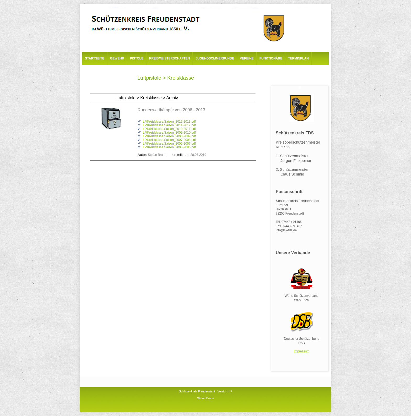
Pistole (136, 58)
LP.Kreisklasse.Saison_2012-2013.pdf (169, 121)
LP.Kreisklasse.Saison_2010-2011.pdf (169, 129)
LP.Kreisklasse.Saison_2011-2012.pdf (169, 125)
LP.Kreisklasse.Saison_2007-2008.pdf (169, 140)
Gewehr (117, 58)
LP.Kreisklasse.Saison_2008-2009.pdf (169, 136)
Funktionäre (270, 58)
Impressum (301, 351)
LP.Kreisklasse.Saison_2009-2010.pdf (169, 132)
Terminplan (298, 58)
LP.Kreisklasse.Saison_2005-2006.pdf (169, 147)
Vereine (247, 58)
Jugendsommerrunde (215, 58)
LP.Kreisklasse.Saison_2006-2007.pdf (169, 143)
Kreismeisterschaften (169, 58)
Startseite (94, 58)
